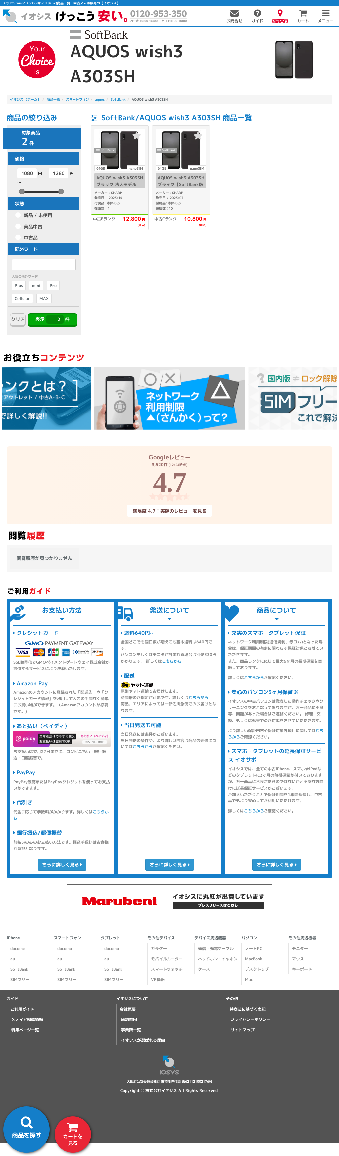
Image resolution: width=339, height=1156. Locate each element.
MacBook (253, 959)
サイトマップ (243, 1030)
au (12, 959)
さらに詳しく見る (62, 864)
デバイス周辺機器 (210, 938)
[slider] (22, 191)
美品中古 (33, 226)
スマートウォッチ (167, 969)
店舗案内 (129, 1019)
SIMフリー (19, 979)
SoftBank (19, 969)
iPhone (13, 938)
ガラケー (159, 948)
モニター (300, 948)
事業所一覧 (131, 1030)
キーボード (302, 969)
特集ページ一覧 (25, 1030)
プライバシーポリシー (250, 1019)
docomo (17, 948)
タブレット (111, 938)
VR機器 (158, 979)
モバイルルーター (167, 959)
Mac (249, 979)
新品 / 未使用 (38, 215)
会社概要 (128, 1009)
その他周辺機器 (302, 938)
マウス (298, 959)
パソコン (249, 938)
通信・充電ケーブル (216, 948)
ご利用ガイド (22, 1009)
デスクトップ (257, 969)
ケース (204, 969)
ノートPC (253, 948)
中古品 (31, 237)
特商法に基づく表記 (248, 1009)
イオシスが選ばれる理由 (143, 1040)
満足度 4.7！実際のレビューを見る (169, 511)
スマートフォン (67, 938)
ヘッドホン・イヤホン (218, 959)
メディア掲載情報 (27, 1019)
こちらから (172, 661)
